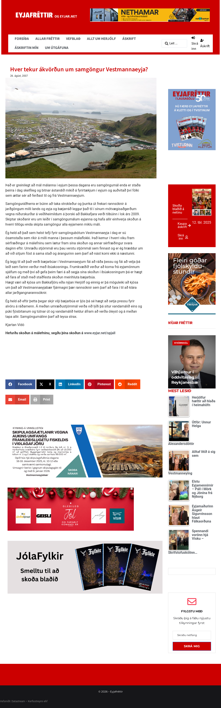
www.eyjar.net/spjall (99, 333)
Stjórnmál (181, 343)
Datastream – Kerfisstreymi (27, 701)
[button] (20, 384)
